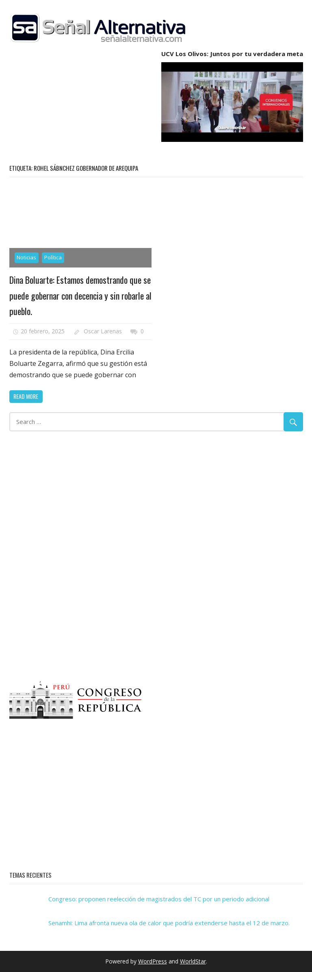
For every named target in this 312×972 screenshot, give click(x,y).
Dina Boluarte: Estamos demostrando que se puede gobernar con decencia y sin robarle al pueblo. (80, 295)
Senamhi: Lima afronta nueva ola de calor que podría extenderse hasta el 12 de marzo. (169, 923)
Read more (25, 396)
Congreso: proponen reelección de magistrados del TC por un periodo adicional (158, 899)
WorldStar (193, 961)
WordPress (152, 961)
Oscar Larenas (103, 331)
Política (53, 257)
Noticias (26, 257)
